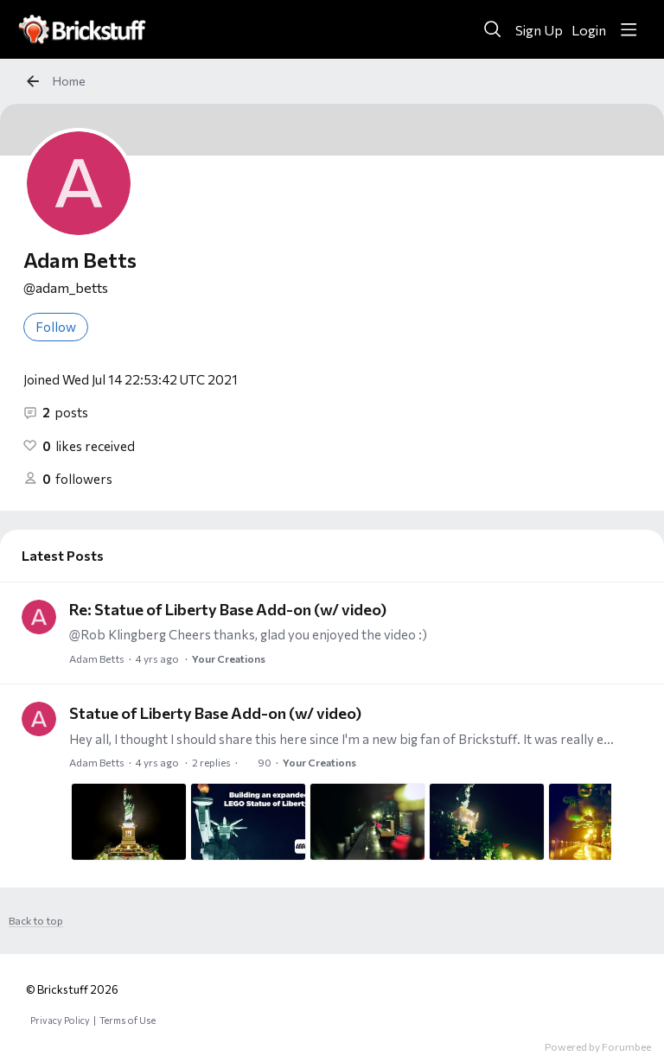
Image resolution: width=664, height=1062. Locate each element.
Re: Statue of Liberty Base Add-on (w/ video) (227, 609)
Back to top (36, 920)
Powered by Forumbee (598, 1046)
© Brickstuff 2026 (72, 989)
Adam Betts (96, 658)
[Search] (492, 29)
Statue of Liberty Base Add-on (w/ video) (215, 712)
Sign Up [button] (539, 30)
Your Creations (228, 658)
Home (69, 80)
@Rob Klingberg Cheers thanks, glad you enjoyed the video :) (248, 634)
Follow (55, 326)
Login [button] (588, 30)
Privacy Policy (60, 1020)
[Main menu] (628, 29)
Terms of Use (127, 1020)
